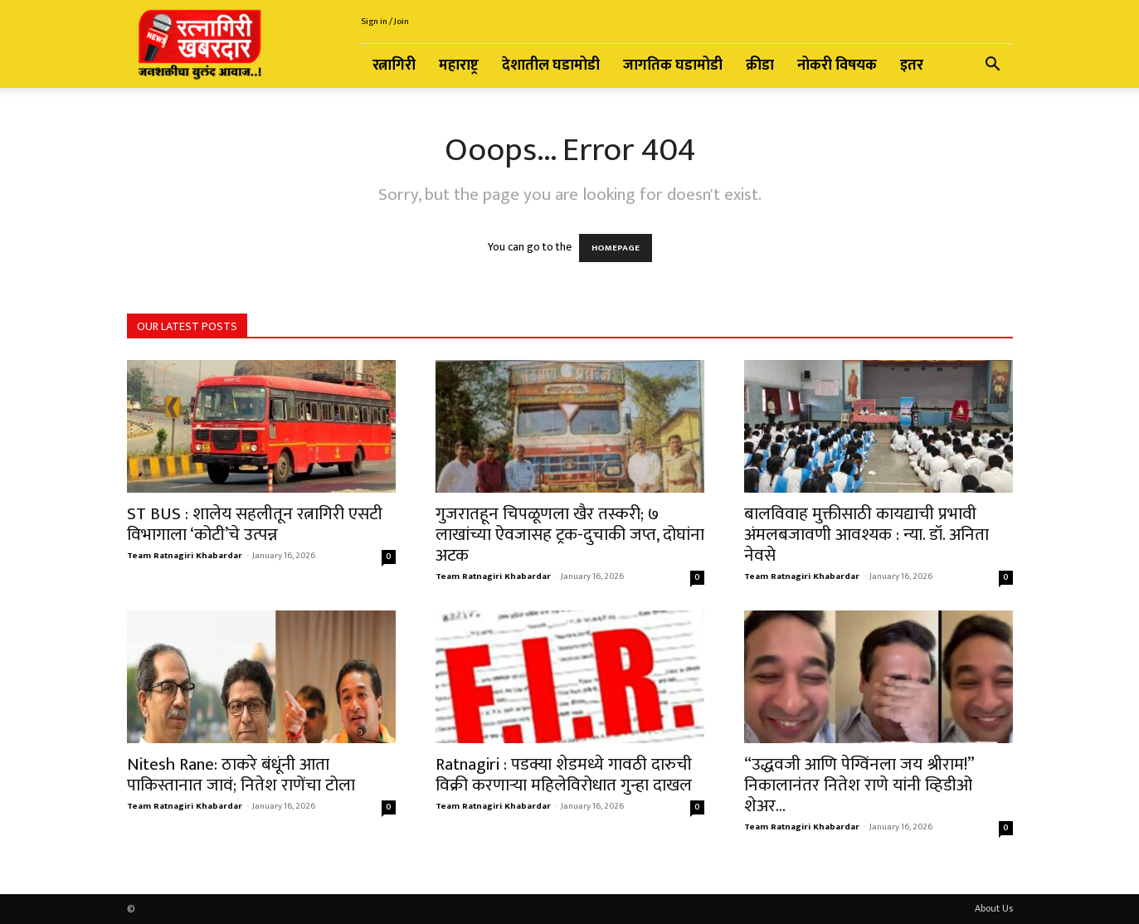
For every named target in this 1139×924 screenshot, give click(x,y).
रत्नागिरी (394, 65)
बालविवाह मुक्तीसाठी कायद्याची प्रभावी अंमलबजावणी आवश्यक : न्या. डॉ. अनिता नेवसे (866, 534)
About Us (994, 908)
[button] (993, 66)
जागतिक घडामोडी (673, 65)
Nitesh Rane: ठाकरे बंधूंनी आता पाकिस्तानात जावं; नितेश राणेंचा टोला (241, 775)
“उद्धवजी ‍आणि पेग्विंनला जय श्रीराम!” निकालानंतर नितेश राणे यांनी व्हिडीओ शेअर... (859, 785)
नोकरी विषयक (837, 65)
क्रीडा (760, 65)
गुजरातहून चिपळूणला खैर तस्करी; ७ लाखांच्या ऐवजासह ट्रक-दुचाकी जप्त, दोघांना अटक (570, 534)
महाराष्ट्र (459, 65)
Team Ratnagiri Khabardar (184, 555)
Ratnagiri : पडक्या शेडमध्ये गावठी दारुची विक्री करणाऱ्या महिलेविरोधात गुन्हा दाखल (564, 775)
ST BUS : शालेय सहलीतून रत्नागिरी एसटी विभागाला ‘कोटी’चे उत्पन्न (254, 524)
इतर (911, 65)
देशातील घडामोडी (551, 65)
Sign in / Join (385, 21)
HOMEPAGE (615, 248)
